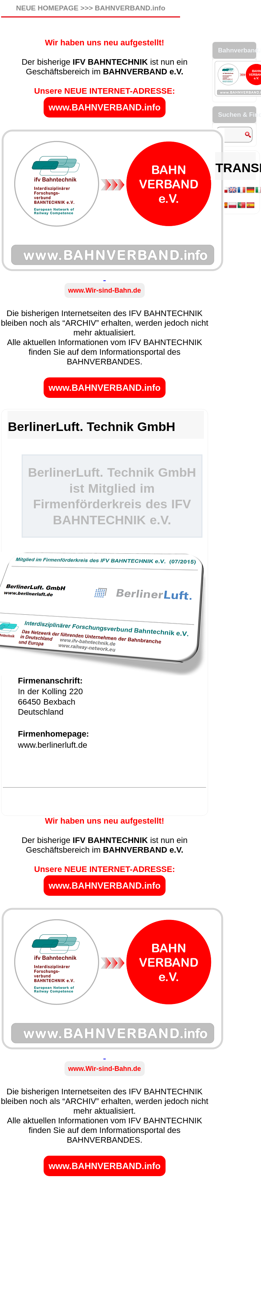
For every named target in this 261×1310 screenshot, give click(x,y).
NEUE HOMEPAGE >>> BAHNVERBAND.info (90, 8)
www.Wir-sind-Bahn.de (104, 290)
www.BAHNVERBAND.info (104, 107)
